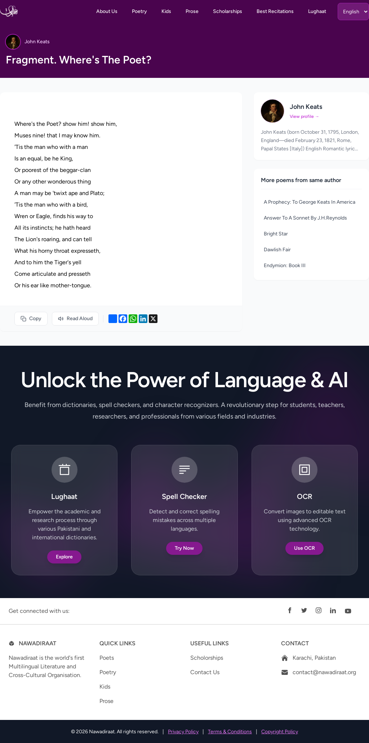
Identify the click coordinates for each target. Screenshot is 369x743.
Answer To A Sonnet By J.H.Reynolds (305, 218)
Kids (166, 11)
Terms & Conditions (230, 732)
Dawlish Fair (277, 250)
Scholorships (206, 657)
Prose (192, 11)
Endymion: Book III (285, 265)
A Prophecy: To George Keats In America (309, 202)
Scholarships (227, 11)
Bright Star (276, 234)
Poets (106, 657)
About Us (106, 11)
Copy (31, 318)
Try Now (184, 548)
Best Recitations (275, 11)
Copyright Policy (279, 732)
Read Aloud (75, 318)
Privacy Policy (183, 732)
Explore (64, 557)
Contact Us (204, 672)
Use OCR (304, 548)
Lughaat (317, 11)
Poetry (139, 11)
